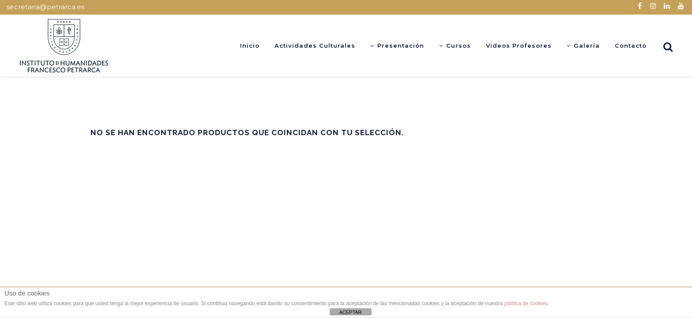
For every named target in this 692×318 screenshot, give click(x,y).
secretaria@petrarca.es (45, 7)
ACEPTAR (350, 312)
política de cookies (526, 303)
